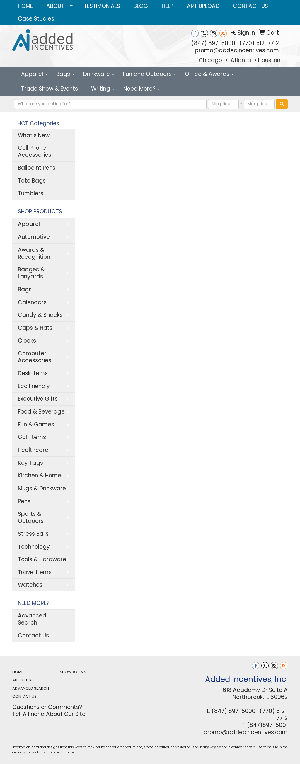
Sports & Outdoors (31, 517)
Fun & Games (36, 424)
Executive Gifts (38, 399)
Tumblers (30, 193)
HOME (25, 6)
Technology (34, 547)
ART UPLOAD (203, 6)
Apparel (34, 74)
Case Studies (36, 19)
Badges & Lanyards (31, 273)
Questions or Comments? (47, 707)
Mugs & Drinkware (42, 488)
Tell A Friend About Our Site (49, 714)
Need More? (141, 89)
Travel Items (35, 572)
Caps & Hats (35, 328)
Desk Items (33, 373)
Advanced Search (32, 619)
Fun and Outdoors (149, 74)
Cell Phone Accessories (34, 151)
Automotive (34, 237)
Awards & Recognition (34, 253)
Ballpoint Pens (36, 168)
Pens (24, 501)
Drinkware (98, 74)
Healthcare (33, 450)
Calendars (32, 302)
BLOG (141, 6)
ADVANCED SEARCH (30, 688)
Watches (30, 585)
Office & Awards (209, 74)
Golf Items (32, 437)
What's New (34, 135)
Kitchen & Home (39, 475)
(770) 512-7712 (259, 43)
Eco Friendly (34, 386)
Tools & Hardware (42, 559)
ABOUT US (21, 680)
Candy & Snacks (40, 315)
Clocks (27, 341)
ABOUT (55, 6)
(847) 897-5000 (213, 43)
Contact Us (33, 635)
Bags (65, 74)
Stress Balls (33, 534)
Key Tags (30, 463)
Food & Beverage (41, 412)
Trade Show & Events (51, 89)
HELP (167, 6)
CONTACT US (250, 6)
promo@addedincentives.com (237, 50)
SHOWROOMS (73, 672)
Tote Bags (32, 181)
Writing (103, 89)
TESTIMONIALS (102, 6)
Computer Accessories (34, 356)
